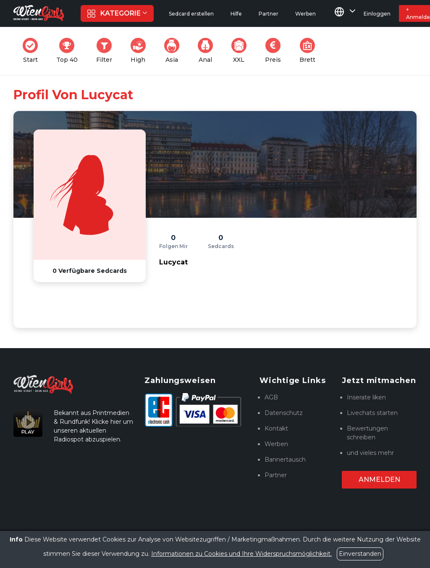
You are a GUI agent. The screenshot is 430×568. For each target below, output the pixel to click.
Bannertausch (285, 459)
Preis (275, 50)
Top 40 (69, 50)
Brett (309, 50)
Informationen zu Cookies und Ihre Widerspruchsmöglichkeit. (241, 553)
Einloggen (377, 14)
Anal (208, 50)
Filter (106, 50)
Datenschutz (284, 413)
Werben (276, 444)
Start (33, 50)
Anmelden (379, 479)
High (141, 50)
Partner (276, 475)
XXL (240, 50)
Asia (174, 50)
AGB (271, 397)
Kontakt (276, 428)
